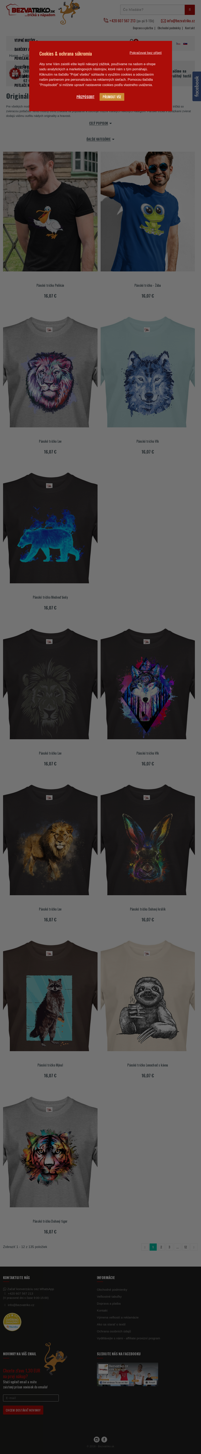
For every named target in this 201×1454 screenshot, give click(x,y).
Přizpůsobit (86, 96)
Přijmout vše (112, 96)
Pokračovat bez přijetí (146, 53)
